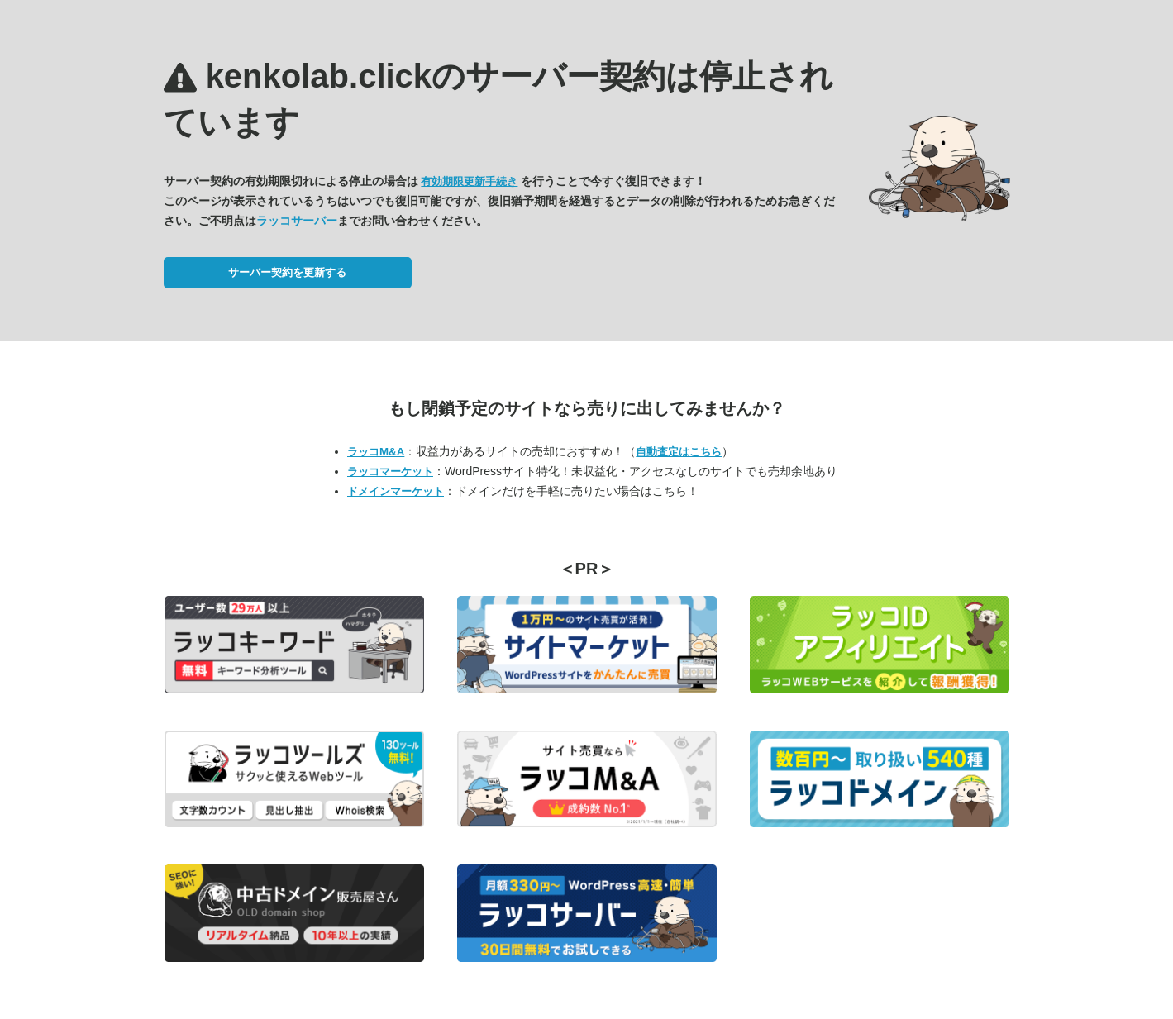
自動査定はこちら (679, 451)
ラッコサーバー (296, 220)
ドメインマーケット (395, 491)
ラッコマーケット (390, 471)
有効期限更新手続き (469, 181)
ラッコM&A (375, 451)
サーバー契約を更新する (287, 272)
